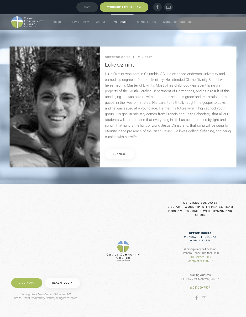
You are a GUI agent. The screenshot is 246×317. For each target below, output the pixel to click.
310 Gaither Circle (200, 257)
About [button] (101, 22)
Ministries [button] (146, 22)
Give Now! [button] (27, 282)
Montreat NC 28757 (200, 261)
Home (57, 22)
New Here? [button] (79, 22)
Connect (119, 154)
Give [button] (87, 7)
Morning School (178, 22)
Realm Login (62, 282)
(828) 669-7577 (200, 287)
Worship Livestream (124, 7)
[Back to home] (27, 22)
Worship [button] (122, 22)
